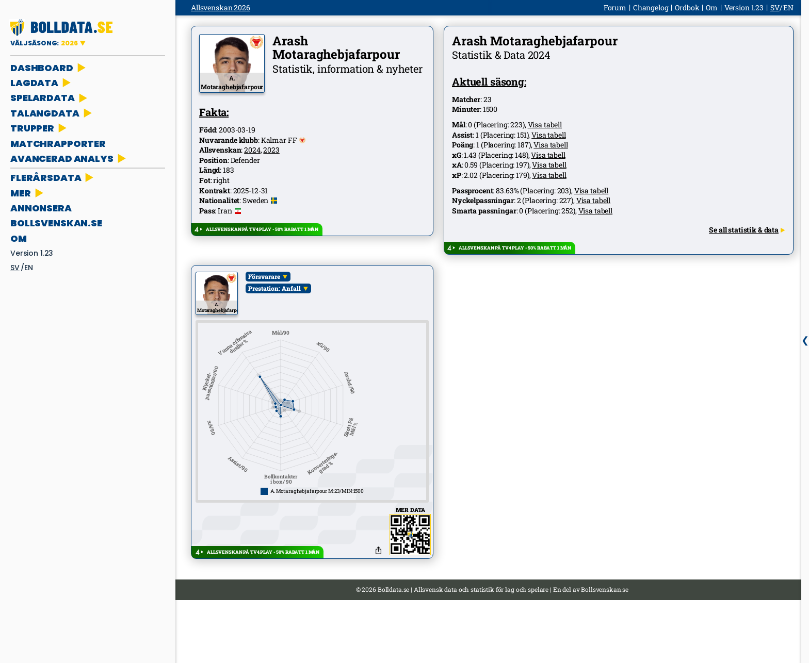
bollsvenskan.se (56, 223)
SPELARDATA (49, 97)
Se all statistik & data (747, 230)
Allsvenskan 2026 (220, 7)
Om (18, 238)
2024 (252, 150)
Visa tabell (545, 124)
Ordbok (687, 7)
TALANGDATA (52, 113)
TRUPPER (39, 128)
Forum (615, 7)
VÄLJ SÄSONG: (44, 43)
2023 (271, 150)
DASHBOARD (49, 67)
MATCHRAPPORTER (58, 143)
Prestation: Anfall (274, 288)
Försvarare (264, 276)
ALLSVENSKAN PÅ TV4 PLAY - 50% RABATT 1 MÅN (262, 229)
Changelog (651, 7)
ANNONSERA (41, 208)
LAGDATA (41, 82)
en (28, 267)
